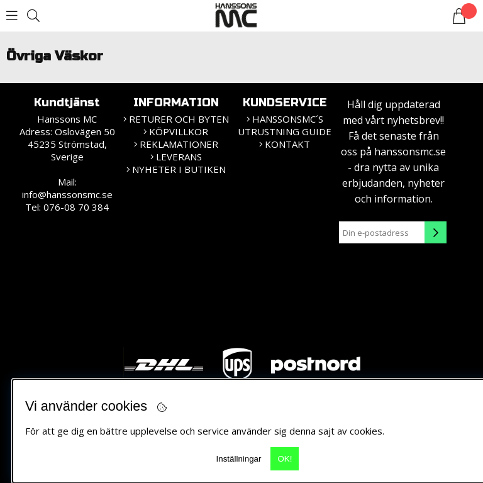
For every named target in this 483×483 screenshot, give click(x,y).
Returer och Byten (179, 119)
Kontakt (287, 144)
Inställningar (239, 459)
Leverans (179, 156)
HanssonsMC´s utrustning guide (284, 125)
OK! (284, 459)
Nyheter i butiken (179, 169)
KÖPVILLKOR (178, 131)
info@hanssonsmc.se (67, 194)
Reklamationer (179, 144)
